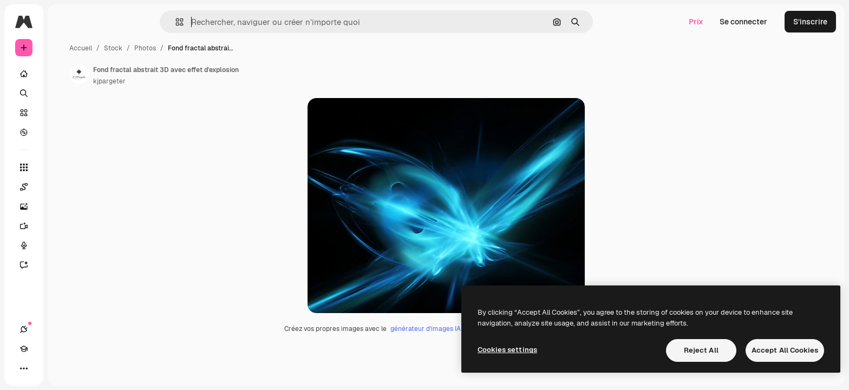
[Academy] (43, 368)
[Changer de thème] (62, 368)
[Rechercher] (65, 93)
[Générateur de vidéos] (65, 226)
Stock (195, 48)
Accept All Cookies (785, 350)
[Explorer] (65, 132)
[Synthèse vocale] (65, 245)
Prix (696, 22)
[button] (216, 22)
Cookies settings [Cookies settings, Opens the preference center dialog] (507, 349)
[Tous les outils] (65, 167)
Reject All (701, 350)
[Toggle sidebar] (106, 21)
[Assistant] (65, 265)
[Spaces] (65, 187)
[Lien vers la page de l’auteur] (161, 74)
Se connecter (743, 22)
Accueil (163, 48)
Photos (227, 48)
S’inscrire (810, 22)
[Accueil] (65, 73)
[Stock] (65, 112)
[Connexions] (23, 368)
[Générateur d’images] (65, 206)
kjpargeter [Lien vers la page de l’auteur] (191, 81)
